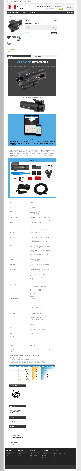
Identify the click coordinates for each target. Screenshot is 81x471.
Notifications (12, 406)
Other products (14, 401)
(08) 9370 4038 (43, 6)
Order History (32, 459)
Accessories (14, 439)
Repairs (7, 457)
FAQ (7, 455)
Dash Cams (23, 12)
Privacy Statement (9, 462)
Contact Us (29, 1)
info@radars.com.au (59, 460)
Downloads (8, 453)
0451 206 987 (51, 6)
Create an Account (33, 455)
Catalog (9, 16)
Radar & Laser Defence (13, 12)
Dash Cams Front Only (16, 435)
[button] (61, 9)
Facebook (45, 453)
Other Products (32, 12)
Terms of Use (32, 462)
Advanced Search (33, 460)
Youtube (45, 459)
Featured (19, 453)
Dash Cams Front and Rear (22, 16)
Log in (31, 453)
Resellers (8, 459)
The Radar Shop (9, 467)
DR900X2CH (31, 16)
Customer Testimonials (22, 1)
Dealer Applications (9, 460)
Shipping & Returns (33, 457)
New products (20, 457)
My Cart (69, 7)
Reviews (15, 1)
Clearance (13, 444)
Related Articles (19, 467)
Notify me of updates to (17, 411)
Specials (19, 455)
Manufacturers (20, 460)
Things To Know (9, 1)
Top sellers (20, 459)
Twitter (45, 455)
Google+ (45, 457)
